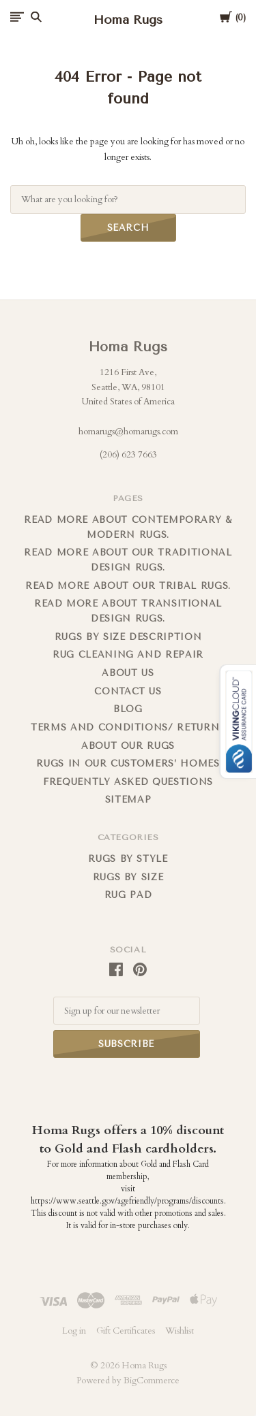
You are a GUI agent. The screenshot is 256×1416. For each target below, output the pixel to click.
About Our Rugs (128, 746)
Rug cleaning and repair (128, 654)
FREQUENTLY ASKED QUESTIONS (128, 782)
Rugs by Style (127, 859)
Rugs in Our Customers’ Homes (127, 763)
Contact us (128, 691)
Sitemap (128, 799)
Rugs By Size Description (128, 637)
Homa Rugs (128, 347)
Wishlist (179, 1331)
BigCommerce (152, 1380)
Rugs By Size (128, 877)
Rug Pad (128, 895)
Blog (128, 709)
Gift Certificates (125, 1331)
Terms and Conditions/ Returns (128, 727)
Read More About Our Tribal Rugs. (128, 586)
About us (128, 673)
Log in (74, 1331)
